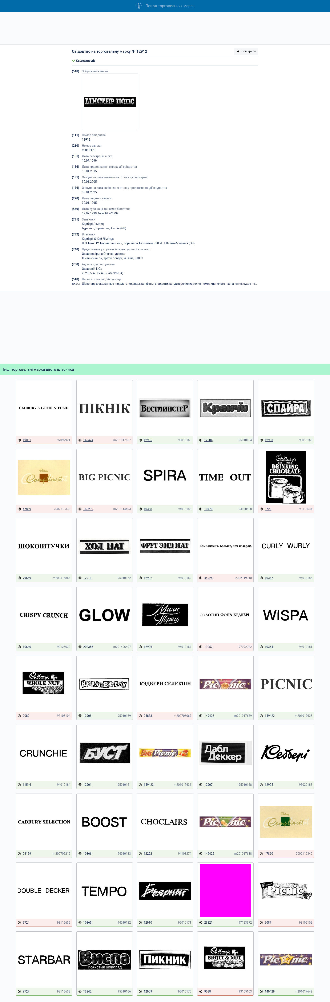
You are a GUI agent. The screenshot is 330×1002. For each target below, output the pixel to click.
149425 (206, 854)
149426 (206, 716)
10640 (24, 647)
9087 (265, 922)
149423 (146, 785)
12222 (145, 854)
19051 (24, 440)
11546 (24, 785)
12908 (85, 716)
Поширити (246, 51)
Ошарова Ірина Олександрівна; (103, 253)
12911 (85, 578)
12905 (145, 440)
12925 (266, 785)
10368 (145, 509)
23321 (205, 922)
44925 (205, 578)
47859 (24, 509)
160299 (85, 509)
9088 (205, 991)
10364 (266, 647)
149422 (267, 716)
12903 (266, 440)
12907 (205, 785)
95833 (145, 716)
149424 (85, 440)
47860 (266, 854)
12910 (145, 922)
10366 (85, 854)
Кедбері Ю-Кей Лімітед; (98, 238)
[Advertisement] (165, 28)
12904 (205, 440)
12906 (145, 647)
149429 (267, 991)
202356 (85, 647)
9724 (23, 922)
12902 (145, 578)
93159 (24, 854)
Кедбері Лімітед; (93, 224)
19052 (205, 647)
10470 (205, 509)
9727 (23, 991)
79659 (24, 578)
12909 (145, 991)
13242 (85, 991)
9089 (23, 716)
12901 (85, 785)
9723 (265, 509)
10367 (266, 578)
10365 (85, 922)
